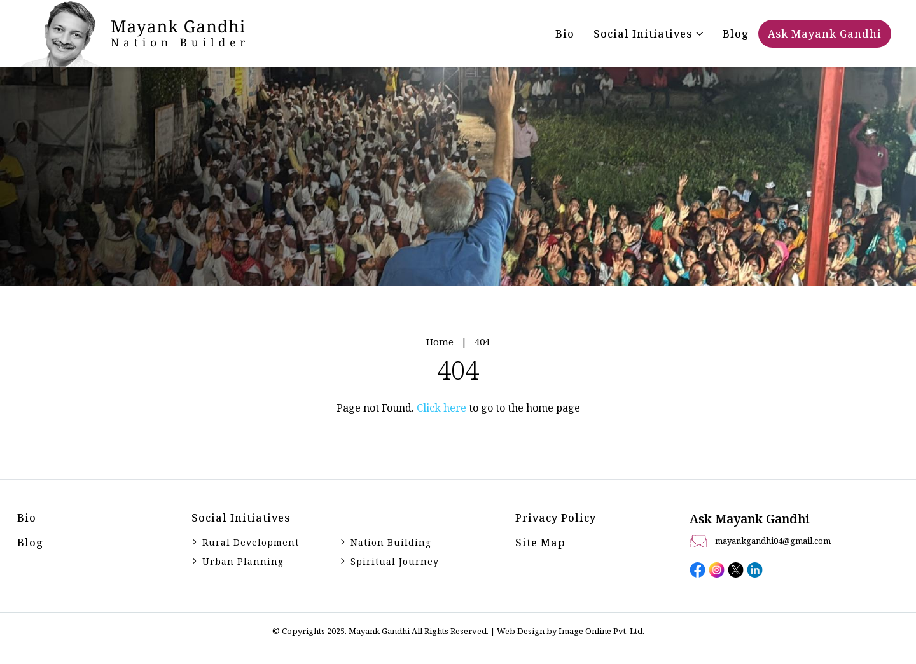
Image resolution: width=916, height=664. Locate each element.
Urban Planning (243, 561)
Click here (441, 408)
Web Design (521, 631)
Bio (26, 518)
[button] (648, 34)
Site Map (540, 543)
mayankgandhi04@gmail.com (773, 540)
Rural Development (250, 542)
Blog (30, 543)
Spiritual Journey (394, 561)
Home (440, 341)
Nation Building (390, 542)
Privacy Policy (555, 518)
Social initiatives (240, 518)
